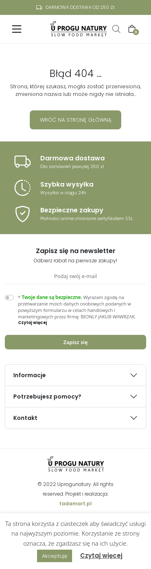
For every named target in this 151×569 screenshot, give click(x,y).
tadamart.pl (75, 503)
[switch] (9, 297)
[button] (82, 323)
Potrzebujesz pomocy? (47, 396)
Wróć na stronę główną (75, 120)
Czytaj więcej (101, 555)
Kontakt (25, 418)
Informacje (29, 375)
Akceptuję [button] (54, 556)
